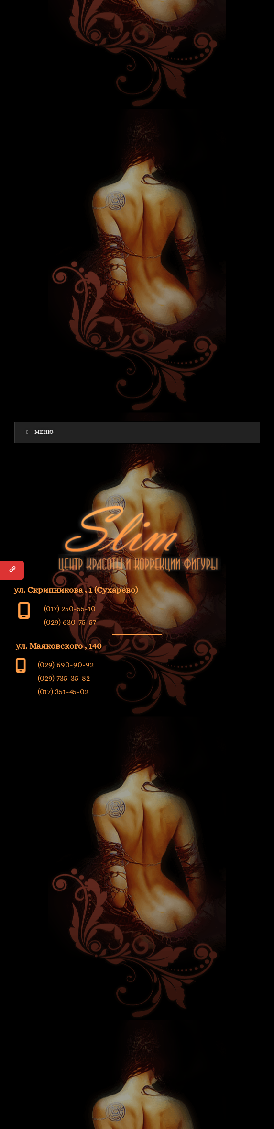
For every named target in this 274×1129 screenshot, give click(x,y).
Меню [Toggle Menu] (39, 432)
